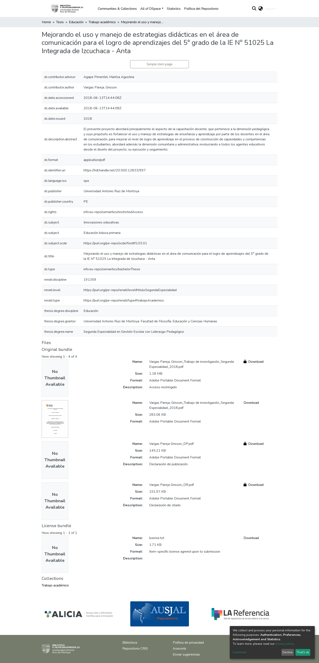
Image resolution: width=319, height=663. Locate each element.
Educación (76, 22)
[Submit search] (254, 8)
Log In (269, 8)
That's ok (302, 652)
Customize (240, 652)
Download (254, 361)
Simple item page (160, 64)
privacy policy (284, 644)
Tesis (60, 22)
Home (46, 22)
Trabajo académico (102, 22)
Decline (287, 652)
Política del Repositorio (201, 8)
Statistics (174, 8)
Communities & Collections (117, 8)
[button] (260, 8)
